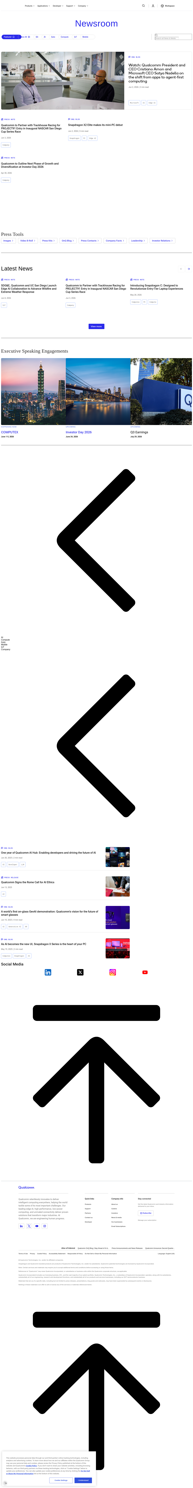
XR (26, 926)
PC (84, 138)
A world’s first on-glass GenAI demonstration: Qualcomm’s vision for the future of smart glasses (49, 913)
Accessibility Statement (57, 1254)
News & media (116, 1217)
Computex (136, 302)
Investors (114, 1213)
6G (37, 37)
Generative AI (14, 926)
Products (88, 1204)
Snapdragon (74, 138)
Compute (64, 37)
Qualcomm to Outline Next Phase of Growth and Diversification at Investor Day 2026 (30, 165)
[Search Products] (167, 38)
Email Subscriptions (118, 1226)
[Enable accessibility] (5, 1483)
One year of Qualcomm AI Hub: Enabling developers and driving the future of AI (48, 852)
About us (114, 1204)
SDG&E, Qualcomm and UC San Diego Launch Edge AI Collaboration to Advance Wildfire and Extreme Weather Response (28, 289)
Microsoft (134, 103)
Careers (114, 1209)
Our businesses (116, 1222)
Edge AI (152, 103)
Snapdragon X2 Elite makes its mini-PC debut (95, 125)
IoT (75, 37)
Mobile (85, 37)
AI (45, 37)
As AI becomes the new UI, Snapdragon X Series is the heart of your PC (43, 944)
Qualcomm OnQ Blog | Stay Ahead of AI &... (93, 1248)
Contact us (88, 1217)
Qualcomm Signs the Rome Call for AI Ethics (27, 882)
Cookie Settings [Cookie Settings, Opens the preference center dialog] (61, 1480)
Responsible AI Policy (75, 1254)
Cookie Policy (42, 1254)
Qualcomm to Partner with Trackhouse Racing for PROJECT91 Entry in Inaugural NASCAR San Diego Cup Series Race (31, 128)
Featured (9, 37)
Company (6, 145)
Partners (88, 1213)
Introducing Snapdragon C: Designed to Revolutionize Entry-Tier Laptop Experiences (156, 287)
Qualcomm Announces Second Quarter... (160, 1248)
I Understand (83, 1480)
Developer (12, 864)
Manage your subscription (147, 1220)
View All (25, 37)
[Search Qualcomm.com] (143, 5)
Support (88, 1209)
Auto (53, 37)
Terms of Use (23, 1254)
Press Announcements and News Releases (127, 1248)
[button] (101, 1253)
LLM (22, 864)
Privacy (32, 1254)
